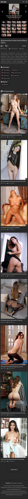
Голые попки (5, 75)
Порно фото (14, 469)
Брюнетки (15, 70)
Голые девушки (6, 70)
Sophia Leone (5, 84)
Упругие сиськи (6, 78)
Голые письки (5, 73)
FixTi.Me (3, 2)
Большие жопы (15, 75)
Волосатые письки (17, 73)
